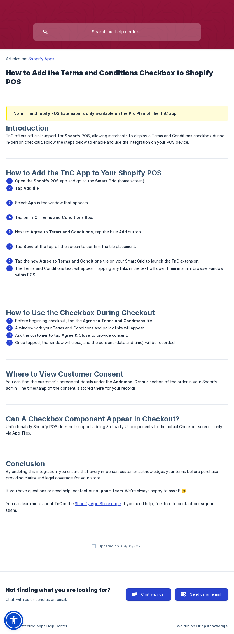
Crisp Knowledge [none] (212, 626)
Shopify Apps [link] (41, 58)
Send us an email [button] (205, 594)
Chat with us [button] (152, 594)
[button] (14, 620)
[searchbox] (117, 32)
